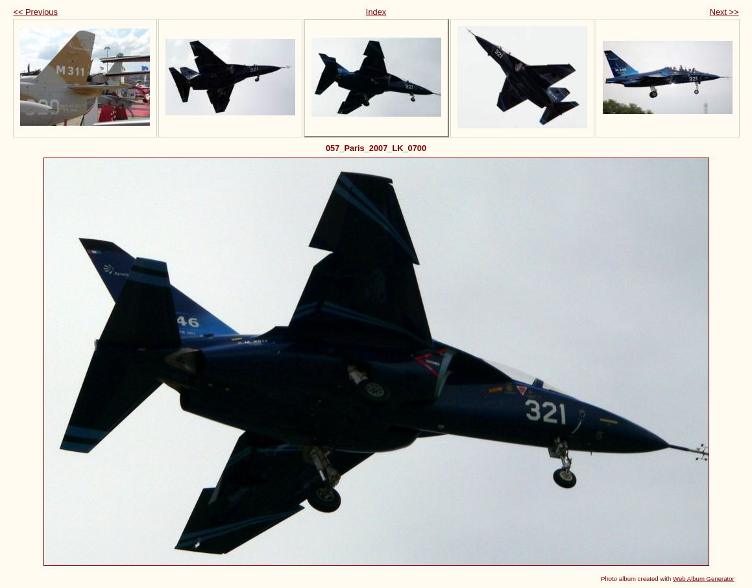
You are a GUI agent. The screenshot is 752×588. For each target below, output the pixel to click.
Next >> (724, 12)
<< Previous (36, 12)
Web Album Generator (703, 578)
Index (376, 12)
